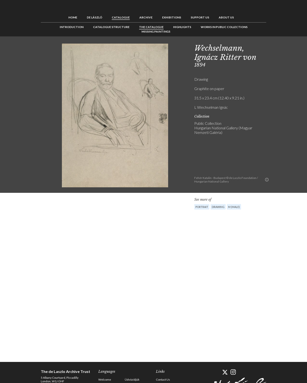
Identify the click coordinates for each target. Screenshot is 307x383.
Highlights (182, 27)
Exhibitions (171, 17)
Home (72, 17)
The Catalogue (151, 27)
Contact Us (163, 379)
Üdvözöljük (132, 379)
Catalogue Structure (111, 27)
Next (289, 47)
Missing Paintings (156, 31)
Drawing (218, 206)
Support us (200, 17)
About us (226, 17)
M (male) (234, 206)
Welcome (104, 379)
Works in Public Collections (224, 27)
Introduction (71, 27)
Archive (146, 17)
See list (282, 47)
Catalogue (121, 17)
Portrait (201, 206)
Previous (274, 47)
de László (94, 17)
